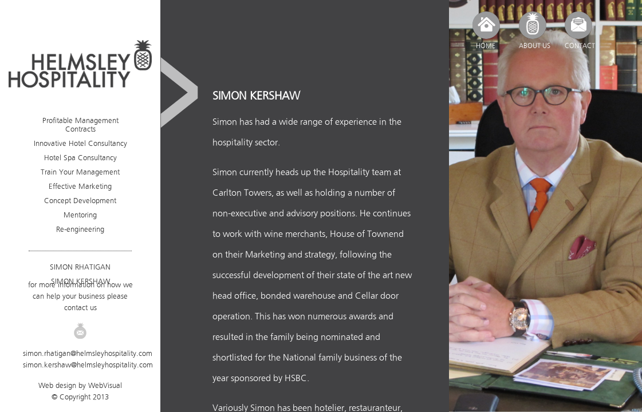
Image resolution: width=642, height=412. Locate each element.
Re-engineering (80, 229)
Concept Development (80, 200)
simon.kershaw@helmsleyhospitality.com (88, 364)
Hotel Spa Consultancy (80, 157)
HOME (485, 46)
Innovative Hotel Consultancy (80, 143)
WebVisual (105, 385)
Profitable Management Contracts (80, 124)
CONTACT (580, 46)
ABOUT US (534, 46)
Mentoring (80, 215)
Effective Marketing (80, 186)
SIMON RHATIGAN (80, 267)
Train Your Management (80, 172)
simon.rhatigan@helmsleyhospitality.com (87, 353)
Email (80, 331)
